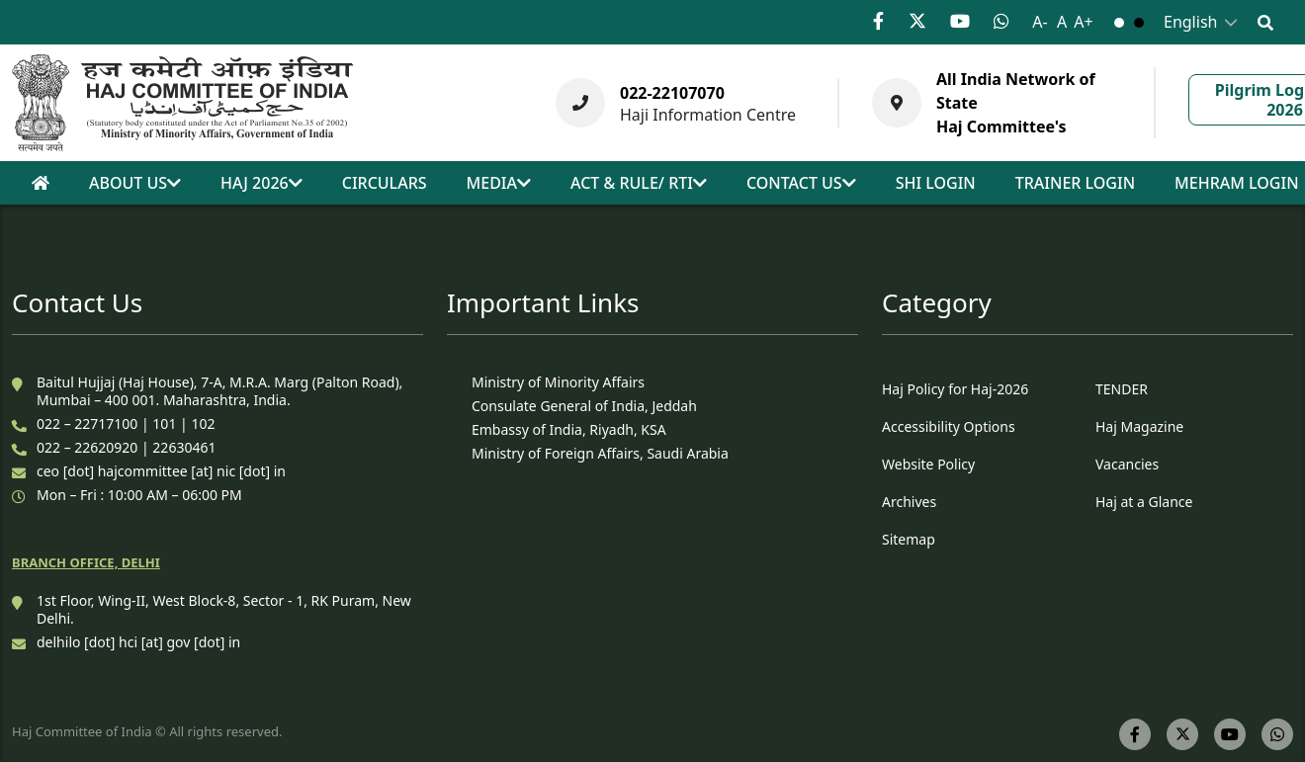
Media (499, 183)
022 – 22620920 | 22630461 (126, 447)
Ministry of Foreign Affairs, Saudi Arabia (600, 453)
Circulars (384, 183)
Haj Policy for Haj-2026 (955, 389)
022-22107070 (672, 93)
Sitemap (908, 539)
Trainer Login (1075, 183)
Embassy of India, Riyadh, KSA (569, 429)
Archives (909, 501)
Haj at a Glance (1143, 501)
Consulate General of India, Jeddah (584, 405)
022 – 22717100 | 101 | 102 (126, 423)
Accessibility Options (948, 426)
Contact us (801, 183)
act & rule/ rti (638, 183)
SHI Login (936, 183)
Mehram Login (1236, 183)
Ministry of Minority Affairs (558, 382)
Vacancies (1127, 464)
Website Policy (928, 464)
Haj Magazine (1139, 426)
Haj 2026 (261, 183)
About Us (135, 183)
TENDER (1121, 389)
